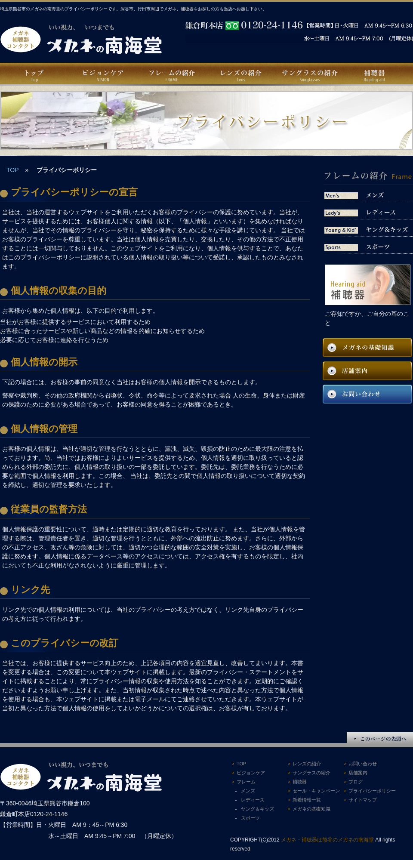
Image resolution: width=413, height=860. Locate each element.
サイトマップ (362, 799)
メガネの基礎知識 (311, 808)
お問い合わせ (362, 763)
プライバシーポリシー (372, 790)
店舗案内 (357, 772)
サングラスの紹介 (311, 772)
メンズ (248, 790)
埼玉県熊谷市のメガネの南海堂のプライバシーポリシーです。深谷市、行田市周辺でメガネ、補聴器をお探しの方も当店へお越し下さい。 (133, 8)
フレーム (246, 781)
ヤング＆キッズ (257, 808)
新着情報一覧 (307, 799)
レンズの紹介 (307, 763)
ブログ (355, 781)
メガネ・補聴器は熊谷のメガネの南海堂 (327, 840)
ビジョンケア (251, 772)
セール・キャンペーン (316, 790)
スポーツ (250, 817)
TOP (12, 169)
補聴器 (300, 781)
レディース (253, 799)
